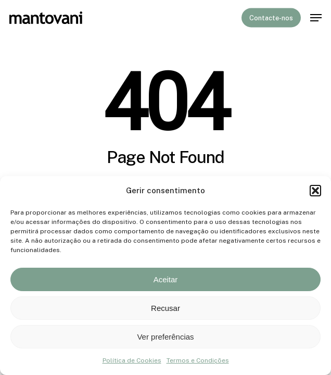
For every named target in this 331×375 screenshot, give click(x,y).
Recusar (165, 308)
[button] (315, 190)
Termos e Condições (198, 360)
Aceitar (166, 279)
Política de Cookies (132, 360)
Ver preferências (165, 336)
